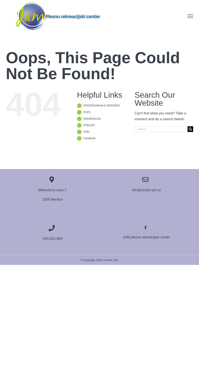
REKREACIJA (92, 118)
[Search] (190, 129)
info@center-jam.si (146, 190)
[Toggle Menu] (190, 16)
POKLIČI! (89, 125)
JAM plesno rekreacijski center (146, 237)
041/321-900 (52, 239)
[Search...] (161, 129)
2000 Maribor (52, 199)
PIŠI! (86, 131)
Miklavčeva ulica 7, (52, 190)
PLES (87, 112)
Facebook (89, 138)
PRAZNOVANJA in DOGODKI (102, 105)
